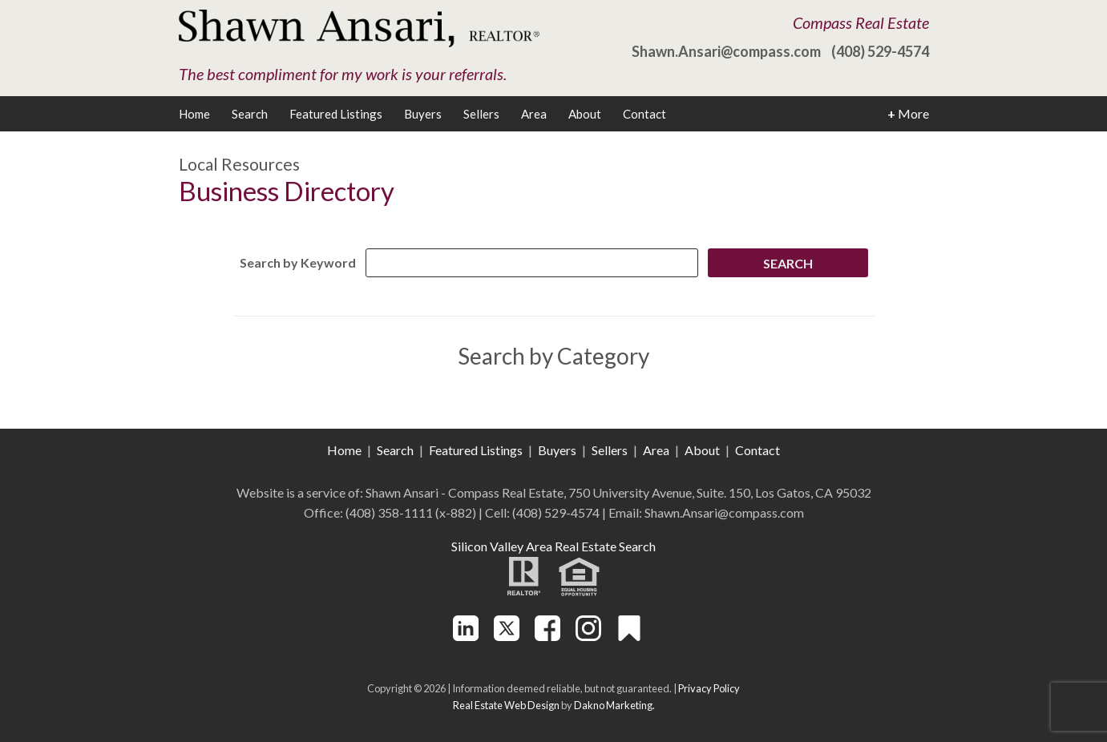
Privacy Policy (709, 688)
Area (534, 114)
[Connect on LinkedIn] (466, 635)
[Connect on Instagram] (588, 635)
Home (194, 114)
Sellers (481, 114)
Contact (644, 114)
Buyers (423, 114)
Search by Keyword (298, 262)
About (584, 114)
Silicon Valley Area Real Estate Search (553, 546)
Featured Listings (335, 114)
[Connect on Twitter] (506, 635)
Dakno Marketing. (614, 705)
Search (250, 114)
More (908, 113)
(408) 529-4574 (880, 51)
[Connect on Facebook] (547, 635)
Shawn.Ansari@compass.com (726, 51)
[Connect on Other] (629, 635)
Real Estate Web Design (506, 705)
